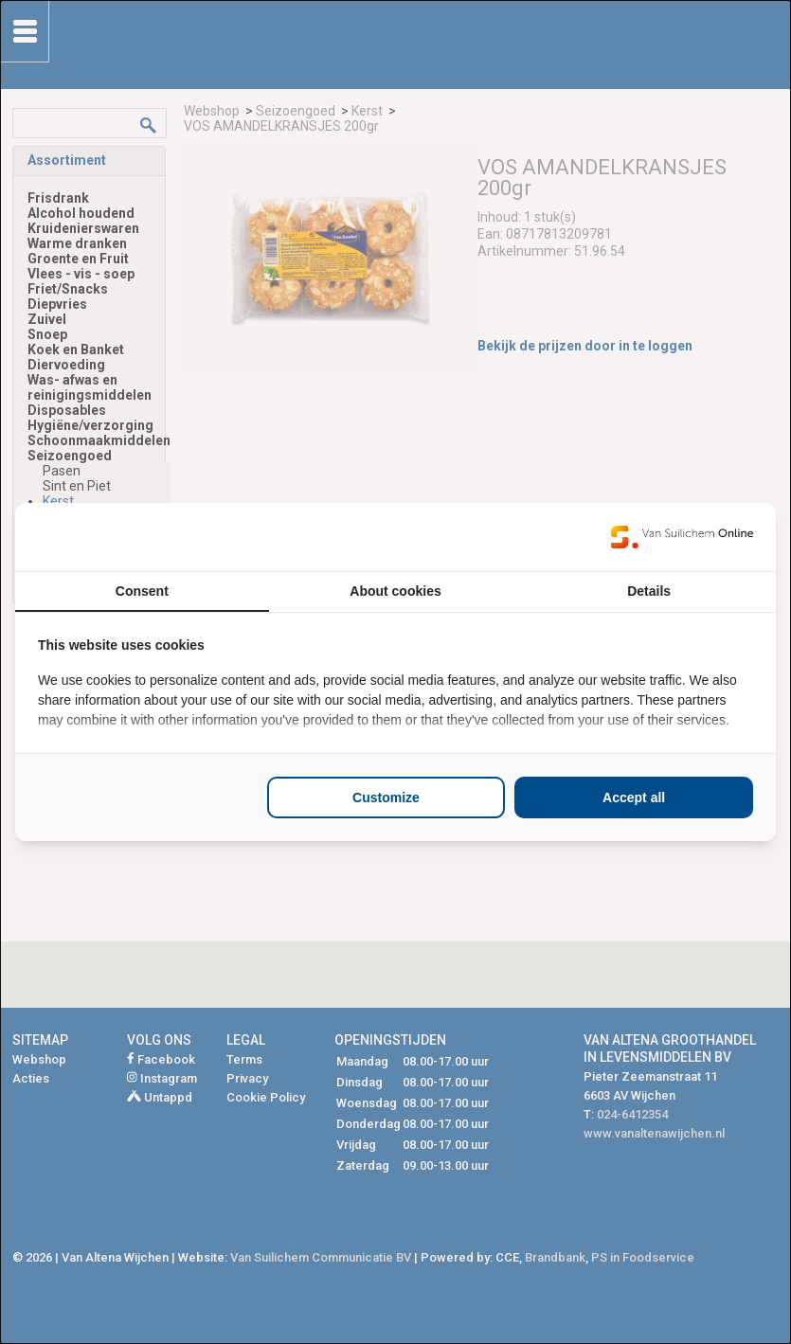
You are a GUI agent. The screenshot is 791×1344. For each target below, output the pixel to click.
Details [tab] (649, 591)
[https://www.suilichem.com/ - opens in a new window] (682, 537)
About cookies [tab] (395, 591)
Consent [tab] (142, 591)
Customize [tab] (386, 797)
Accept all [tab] (633, 797)
